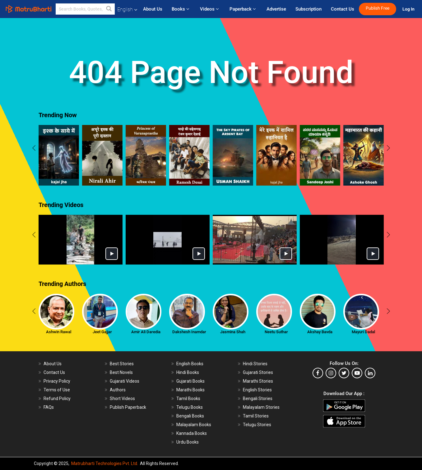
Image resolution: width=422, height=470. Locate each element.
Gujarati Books (190, 381)
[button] (109, 9)
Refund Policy (57, 398)
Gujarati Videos (124, 381)
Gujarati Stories (258, 372)
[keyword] (85, 9)
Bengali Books (190, 415)
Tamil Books (188, 398)
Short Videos (122, 398)
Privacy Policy (57, 381)
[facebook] (318, 373)
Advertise (276, 9)
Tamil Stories (256, 415)
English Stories (257, 389)
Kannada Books (191, 433)
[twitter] (344, 373)
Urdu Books (187, 442)
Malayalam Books (193, 424)
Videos (210, 9)
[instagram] (331, 373)
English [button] (127, 9)
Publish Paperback (128, 407)
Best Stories (122, 363)
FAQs (49, 407)
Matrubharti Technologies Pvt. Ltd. (104, 463)
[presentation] (33, 148)
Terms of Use (57, 389)
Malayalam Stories (261, 407)
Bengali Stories (257, 398)
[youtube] (357, 373)
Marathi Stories (258, 381)
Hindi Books (187, 372)
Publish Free (377, 8)
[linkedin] (370, 373)
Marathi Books (190, 389)
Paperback (243, 9)
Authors (118, 389)
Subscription (308, 9)
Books (181, 9)
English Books (189, 363)
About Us (152, 9)
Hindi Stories (255, 363)
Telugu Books (189, 407)
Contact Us (342, 9)
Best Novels (121, 372)
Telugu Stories (257, 424)
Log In (408, 9)
